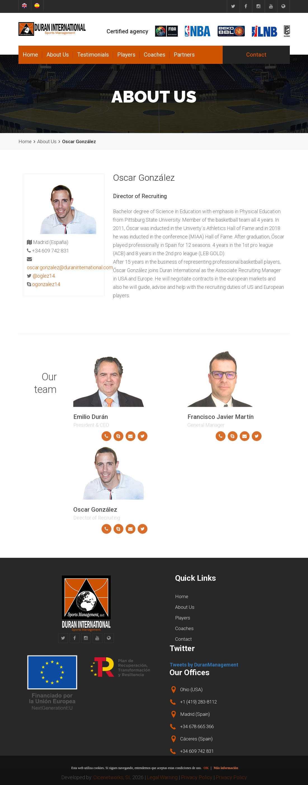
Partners (184, 54)
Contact (256, 54)
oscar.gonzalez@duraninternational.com (70, 267)
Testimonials (93, 54)
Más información (226, 768)
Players (126, 54)
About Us (57, 54)
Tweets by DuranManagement (204, 665)
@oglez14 (44, 276)
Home (30, 54)
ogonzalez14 (46, 284)
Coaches (154, 54)
